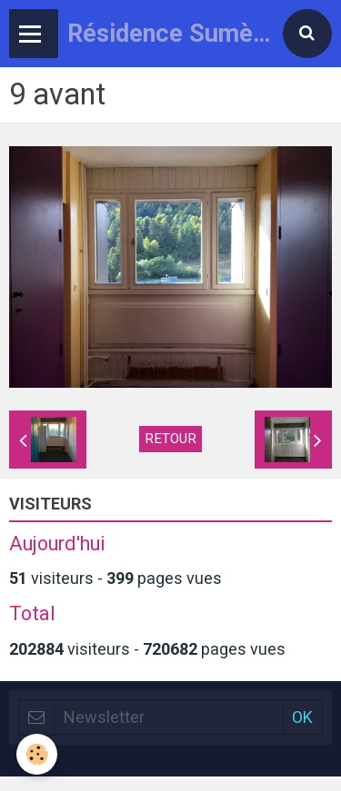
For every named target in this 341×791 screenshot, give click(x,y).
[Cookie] (36, 754)
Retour (170, 438)
